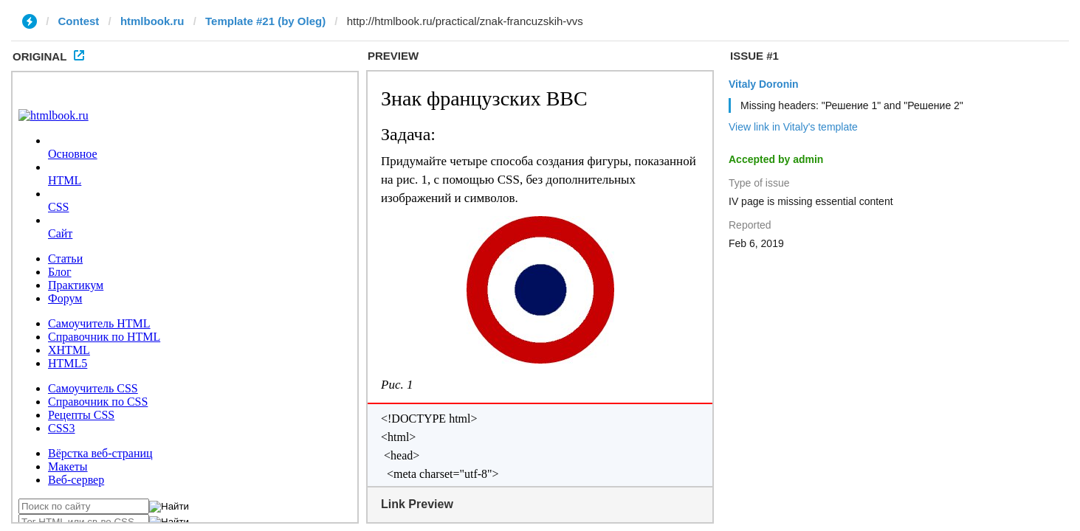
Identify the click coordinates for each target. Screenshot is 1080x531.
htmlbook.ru (152, 21)
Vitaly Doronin (764, 84)
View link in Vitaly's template (793, 127)
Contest (79, 21)
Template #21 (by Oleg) (265, 21)
